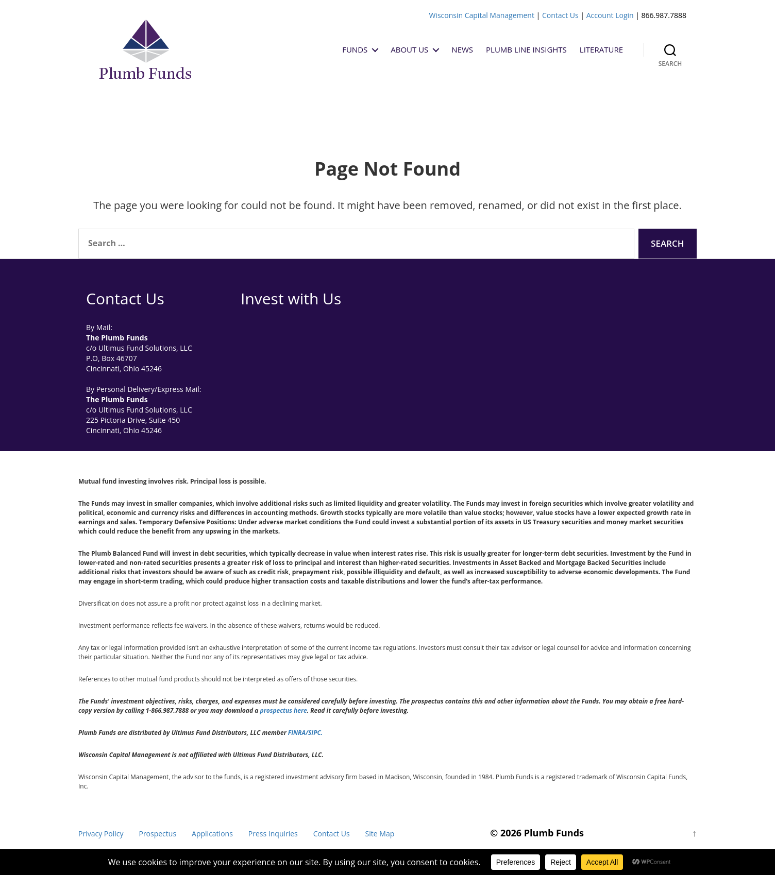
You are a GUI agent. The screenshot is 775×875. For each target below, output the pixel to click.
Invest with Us (291, 298)
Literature (601, 49)
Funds (354, 49)
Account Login (610, 15)
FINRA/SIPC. (305, 732)
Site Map (380, 833)
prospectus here (283, 710)
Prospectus (157, 833)
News (462, 49)
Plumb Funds (554, 833)
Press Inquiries (273, 833)
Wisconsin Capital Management (481, 15)
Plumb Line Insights (526, 49)
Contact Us (560, 15)
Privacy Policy (100, 833)
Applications (212, 833)
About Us (409, 49)
